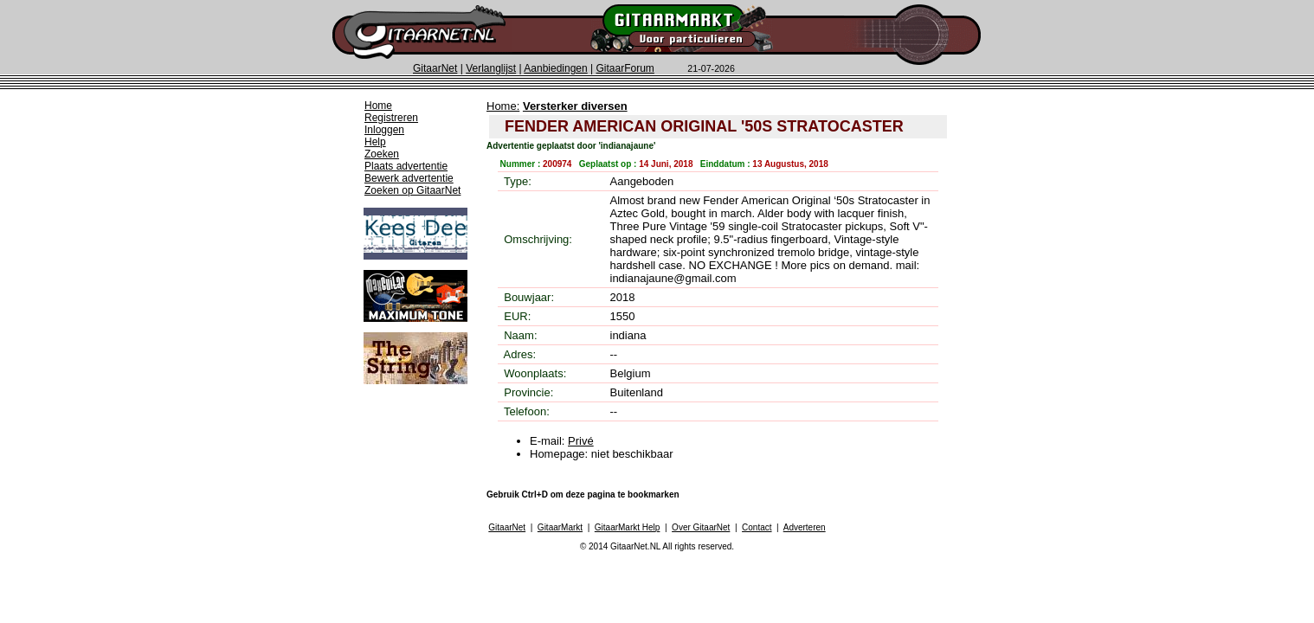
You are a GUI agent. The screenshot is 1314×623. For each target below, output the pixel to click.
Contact (756, 527)
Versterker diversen (575, 106)
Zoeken (381, 154)
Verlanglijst (491, 68)
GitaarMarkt (560, 527)
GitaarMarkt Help (627, 527)
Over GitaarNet (701, 527)
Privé (581, 440)
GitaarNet (435, 68)
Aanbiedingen (555, 68)
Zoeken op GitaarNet (412, 190)
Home (378, 106)
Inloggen (384, 130)
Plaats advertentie (406, 166)
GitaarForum (625, 68)
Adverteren (804, 527)
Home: (502, 106)
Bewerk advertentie (409, 178)
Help (375, 142)
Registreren (391, 118)
